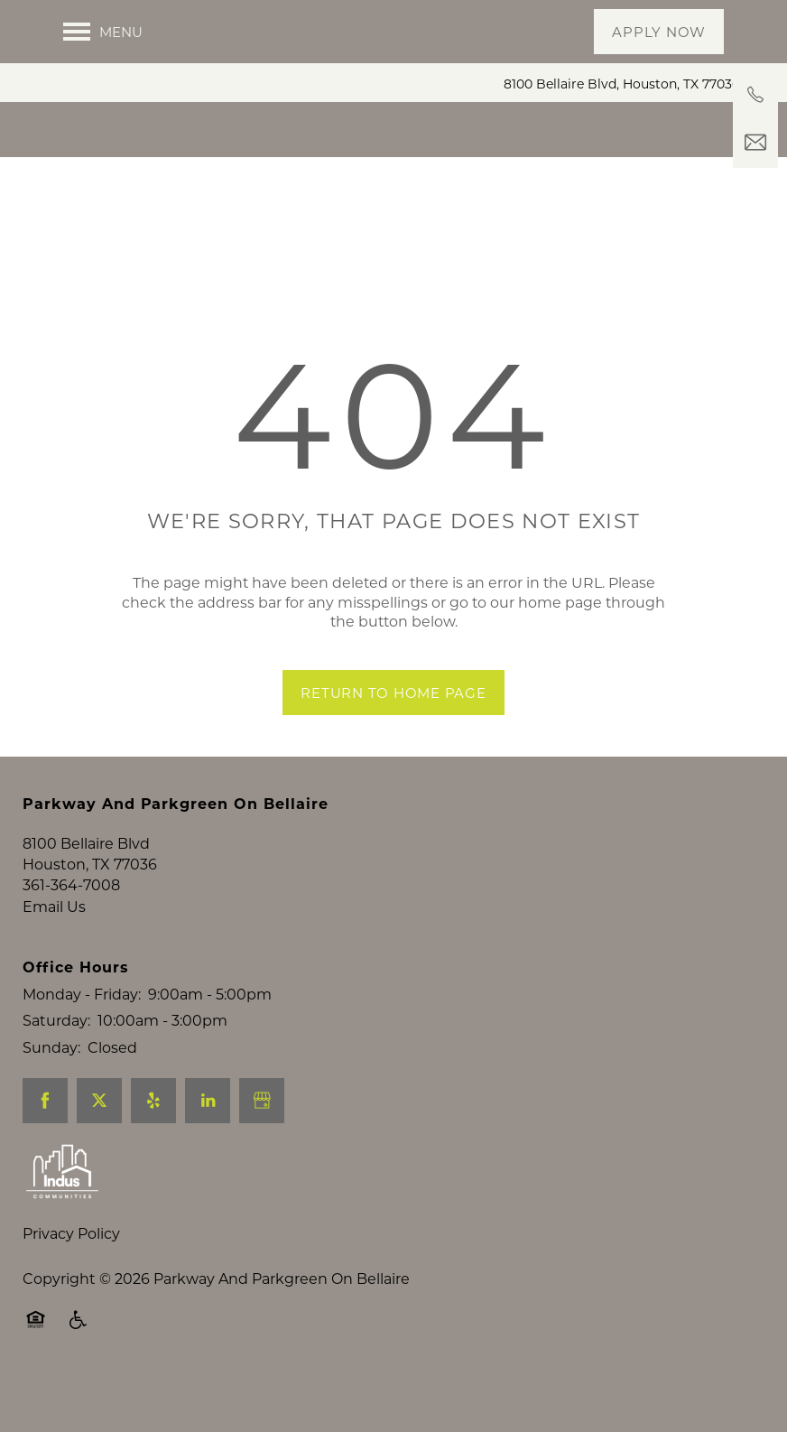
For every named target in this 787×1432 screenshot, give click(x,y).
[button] (659, 31)
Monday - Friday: (82, 1040)
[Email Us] (755, 142)
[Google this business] (261, 1148)
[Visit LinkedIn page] (207, 1148)
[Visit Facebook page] (45, 1148)
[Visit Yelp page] (153, 1148)
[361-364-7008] (755, 94)
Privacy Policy (71, 1280)
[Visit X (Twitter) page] (99, 1148)
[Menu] (103, 31)
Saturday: (56, 1067)
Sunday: (51, 1093)
